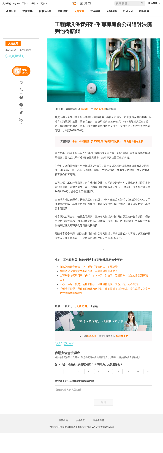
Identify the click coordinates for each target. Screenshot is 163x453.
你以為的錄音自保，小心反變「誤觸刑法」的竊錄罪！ (90, 266)
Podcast (128, 11)
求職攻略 (27, 11)
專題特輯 (63, 11)
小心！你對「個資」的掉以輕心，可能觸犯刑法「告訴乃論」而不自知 (99, 284)
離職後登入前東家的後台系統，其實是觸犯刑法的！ (89, 271)
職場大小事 (45, 11)
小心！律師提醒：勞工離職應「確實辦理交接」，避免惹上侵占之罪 (107, 141)
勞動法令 (19, 55)
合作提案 (80, 420)
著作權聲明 (98, 420)
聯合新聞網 (99, 109)
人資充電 (79, 11)
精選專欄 (91, 336)
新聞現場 (112, 11)
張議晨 (84, 109)
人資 (9, 55)
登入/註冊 (152, 3)
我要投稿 (63, 420)
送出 (103, 402)
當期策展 (144, 11)
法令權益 (95, 11)
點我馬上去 (122, 336)
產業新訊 (11, 11)
